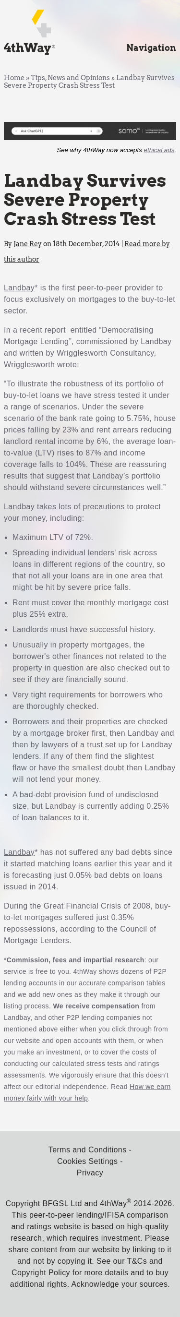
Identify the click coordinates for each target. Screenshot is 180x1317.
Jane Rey (27, 244)
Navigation (151, 48)
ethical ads (159, 150)
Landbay (19, 288)
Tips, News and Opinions (70, 78)
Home (14, 78)
